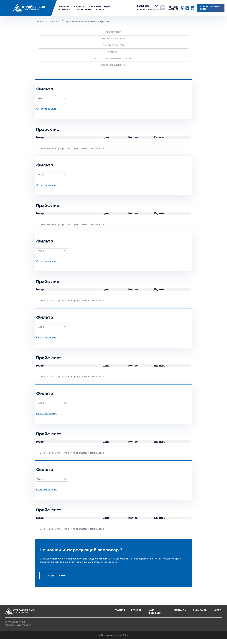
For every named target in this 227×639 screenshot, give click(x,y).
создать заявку (57, 575)
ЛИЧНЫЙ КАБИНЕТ (173, 8)
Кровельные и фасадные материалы (87, 21)
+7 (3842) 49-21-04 (147, 9)
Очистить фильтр (46, 109)
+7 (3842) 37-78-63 (15, 622)
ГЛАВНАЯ (120, 610)
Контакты (65, 10)
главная (64, 6)
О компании (83, 10)
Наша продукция (101, 6)
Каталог (79, 6)
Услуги (100, 10)
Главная (39, 21)
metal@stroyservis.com (18, 625)
